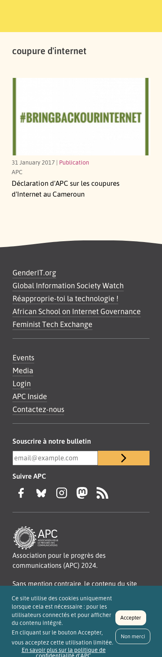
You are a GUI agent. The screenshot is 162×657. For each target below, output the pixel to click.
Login (21, 383)
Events (23, 357)
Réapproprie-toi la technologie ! (65, 298)
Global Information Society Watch (68, 285)
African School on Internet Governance (76, 311)
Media (22, 370)
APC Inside (29, 396)
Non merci (133, 639)
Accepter (130, 620)
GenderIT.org (34, 272)
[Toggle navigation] (144, 14)
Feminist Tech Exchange (52, 324)
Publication (74, 162)
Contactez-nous (38, 409)
